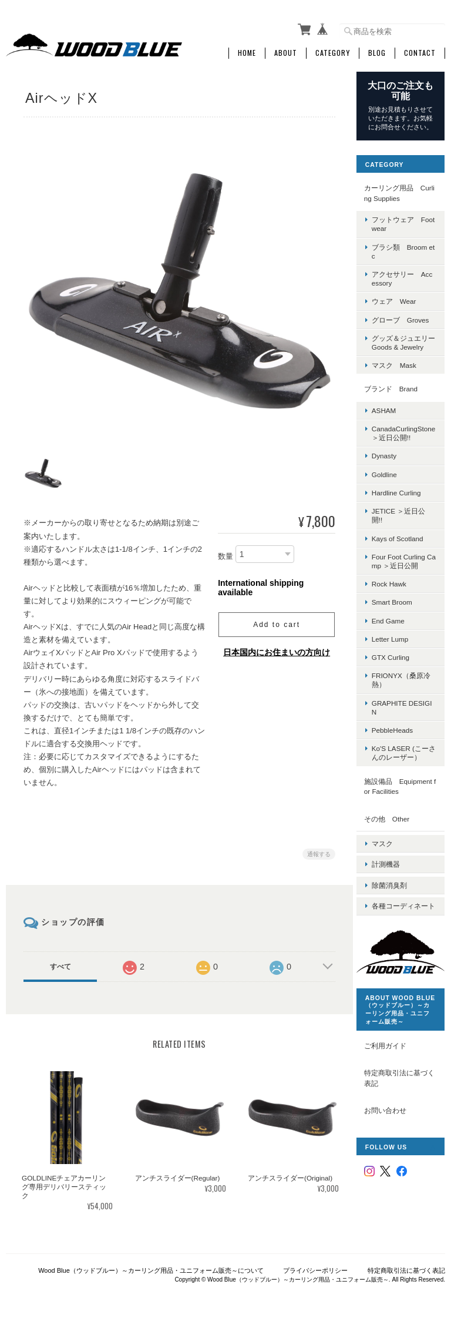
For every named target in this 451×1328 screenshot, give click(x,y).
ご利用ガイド (392, 1055)
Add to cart (274, 621)
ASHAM (390, 417)
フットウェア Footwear (407, 221)
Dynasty (390, 462)
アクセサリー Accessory (407, 276)
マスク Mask (400, 371)
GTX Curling (397, 664)
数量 (223, 552)
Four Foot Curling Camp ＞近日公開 (405, 567)
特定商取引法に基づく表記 (402, 1088)
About (285, 51)
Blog (377, 51)
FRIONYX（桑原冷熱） (404, 686)
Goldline (390, 481)
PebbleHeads (398, 736)
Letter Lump (396, 645)
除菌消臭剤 (395, 883)
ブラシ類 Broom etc (405, 248)
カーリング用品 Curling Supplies (403, 191)
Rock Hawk (395, 590)
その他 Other (393, 825)
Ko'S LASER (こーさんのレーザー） (406, 759)
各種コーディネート (406, 906)
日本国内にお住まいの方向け (274, 648)
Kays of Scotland (404, 544)
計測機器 (392, 865)
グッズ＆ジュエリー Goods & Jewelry (406, 344)
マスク (388, 847)
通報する (317, 850)
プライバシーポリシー (315, 1268)
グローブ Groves (407, 317)
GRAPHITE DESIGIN (404, 713)
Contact (420, 51)
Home (247, 51)
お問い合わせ (392, 1121)
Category (332, 51)
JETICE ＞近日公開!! (405, 522)
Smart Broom (398, 608)
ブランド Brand (397, 395)
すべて (59, 963)
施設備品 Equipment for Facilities (404, 792)
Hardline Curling (403, 499)
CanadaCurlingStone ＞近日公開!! (406, 439)
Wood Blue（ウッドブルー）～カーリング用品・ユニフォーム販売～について (151, 1268)
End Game (394, 627)
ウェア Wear (400, 299)
